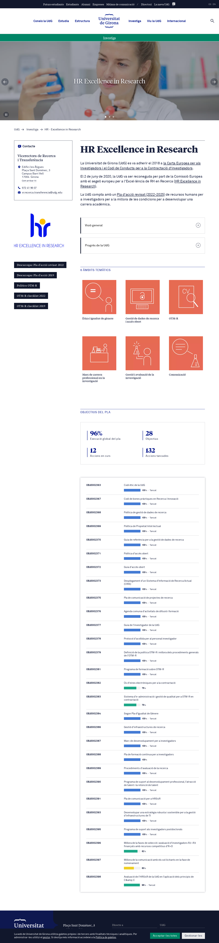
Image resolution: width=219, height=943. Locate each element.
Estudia (63, 21)
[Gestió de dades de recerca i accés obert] (143, 301)
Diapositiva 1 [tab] (105, 117)
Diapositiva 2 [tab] (109, 117)
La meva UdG (161, 4)
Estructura (82, 21)
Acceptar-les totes (165, 935)
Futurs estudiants (53, 4)
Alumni (85, 4)
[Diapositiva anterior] (5, 81)
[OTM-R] (186, 300)
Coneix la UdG (42, 21)
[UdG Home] (109, 21)
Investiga (135, 21)
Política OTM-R (27, 285)
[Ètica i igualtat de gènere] (99, 300)
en (214, 4)
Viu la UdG (154, 21)
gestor (46, 937)
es (210, 4)
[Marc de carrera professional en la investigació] (99, 359)
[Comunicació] (186, 356)
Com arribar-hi (29, 181)
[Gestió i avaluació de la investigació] (143, 357)
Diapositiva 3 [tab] (113, 117)
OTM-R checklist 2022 (31, 295)
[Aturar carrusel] (6, 114)
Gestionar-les (193, 935)
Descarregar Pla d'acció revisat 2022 (40, 265)
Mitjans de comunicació (120, 4)
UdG (17, 129)
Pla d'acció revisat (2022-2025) (141, 194)
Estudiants (72, 4)
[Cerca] (212, 21)
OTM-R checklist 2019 (31, 306)
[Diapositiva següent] (214, 81)
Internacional (176, 21)
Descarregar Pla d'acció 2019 (35, 275)
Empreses (98, 4)
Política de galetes (105, 937)
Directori (146, 4)
